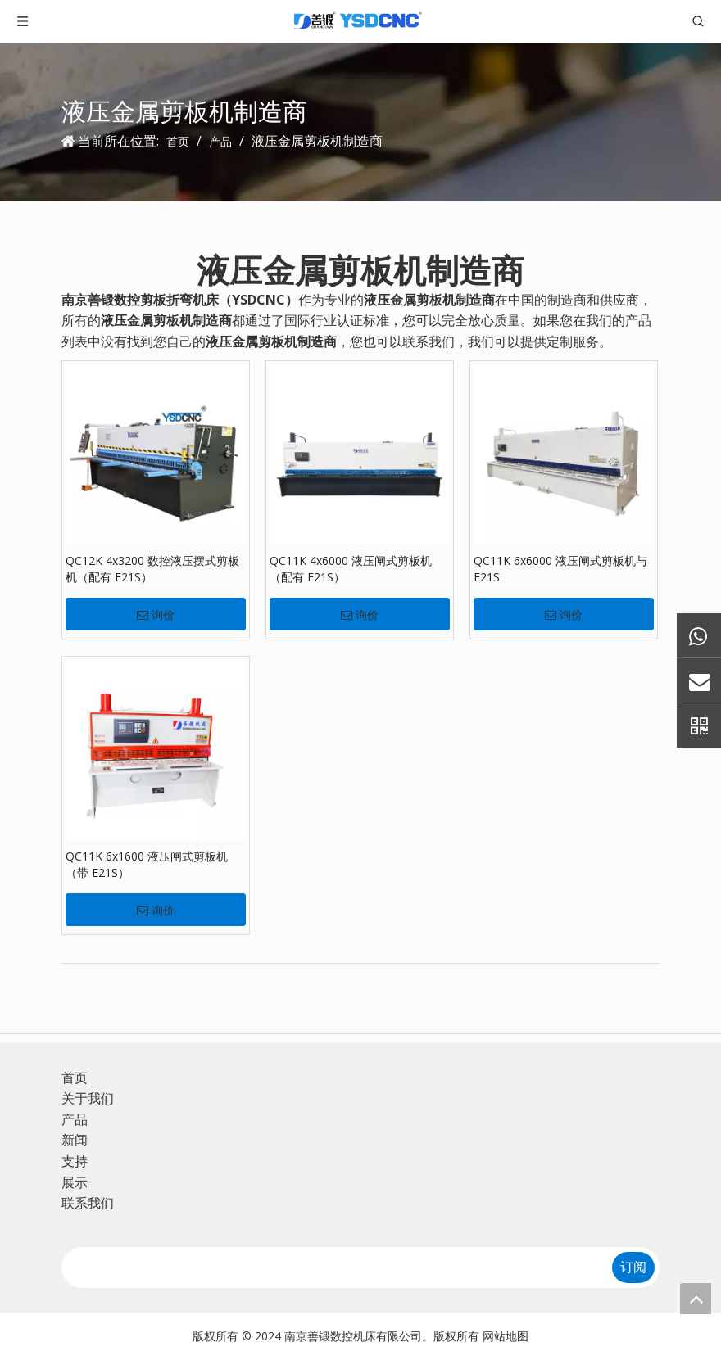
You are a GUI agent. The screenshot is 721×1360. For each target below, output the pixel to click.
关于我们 (87, 1098)
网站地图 (505, 1336)
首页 (74, 1078)
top (695, 1298)
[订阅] (633, 1267)
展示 (74, 1182)
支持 (74, 1161)
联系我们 (87, 1203)
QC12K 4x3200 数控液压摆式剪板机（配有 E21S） (152, 569)
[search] (330, 1267)
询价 (156, 614)
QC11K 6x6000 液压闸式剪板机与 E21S (560, 569)
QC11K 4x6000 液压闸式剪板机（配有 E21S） (351, 569)
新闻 (74, 1140)
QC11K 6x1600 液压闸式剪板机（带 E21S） (147, 864)
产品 (74, 1119)
